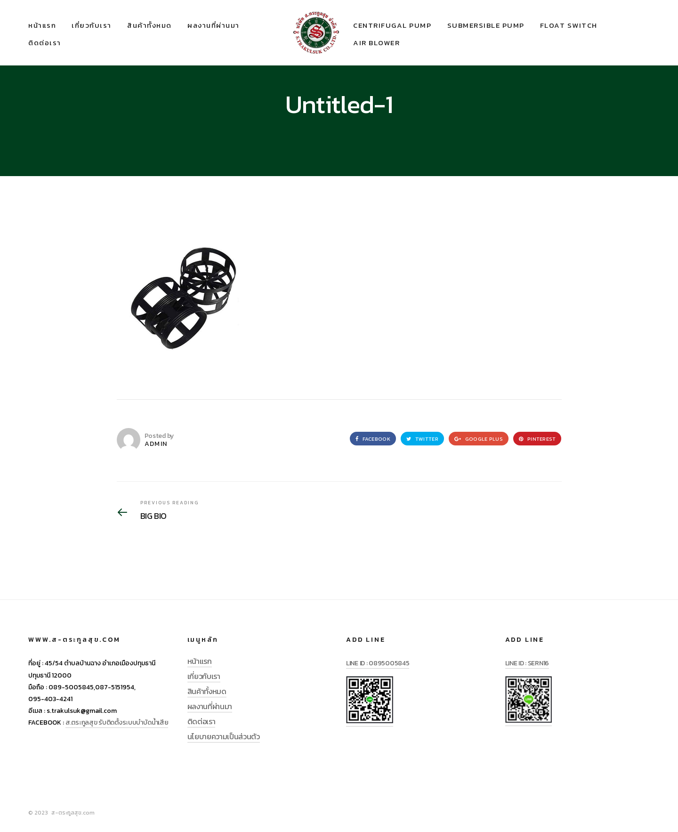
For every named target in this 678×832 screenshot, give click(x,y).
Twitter (422, 439)
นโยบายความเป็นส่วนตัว (223, 736)
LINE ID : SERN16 (527, 663)
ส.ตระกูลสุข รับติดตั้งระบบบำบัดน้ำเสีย (116, 722)
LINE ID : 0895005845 (377, 663)
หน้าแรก (42, 25)
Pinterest (537, 439)
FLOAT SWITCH (568, 25)
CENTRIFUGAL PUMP (392, 25)
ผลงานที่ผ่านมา (213, 25)
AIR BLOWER (376, 42)
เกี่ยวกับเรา (92, 25)
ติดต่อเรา (44, 42)
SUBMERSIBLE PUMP (486, 25)
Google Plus (478, 439)
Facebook (372, 439)
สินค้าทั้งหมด (149, 25)
